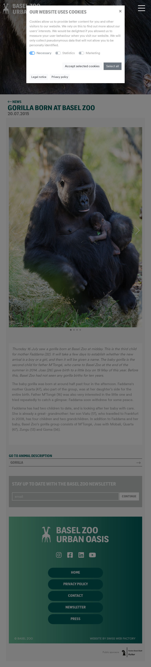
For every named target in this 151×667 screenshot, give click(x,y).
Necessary (44, 53)
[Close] (120, 11)
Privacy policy (60, 76)
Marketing (93, 53)
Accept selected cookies (82, 66)
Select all (112, 66)
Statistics (68, 53)
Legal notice (38, 76)
